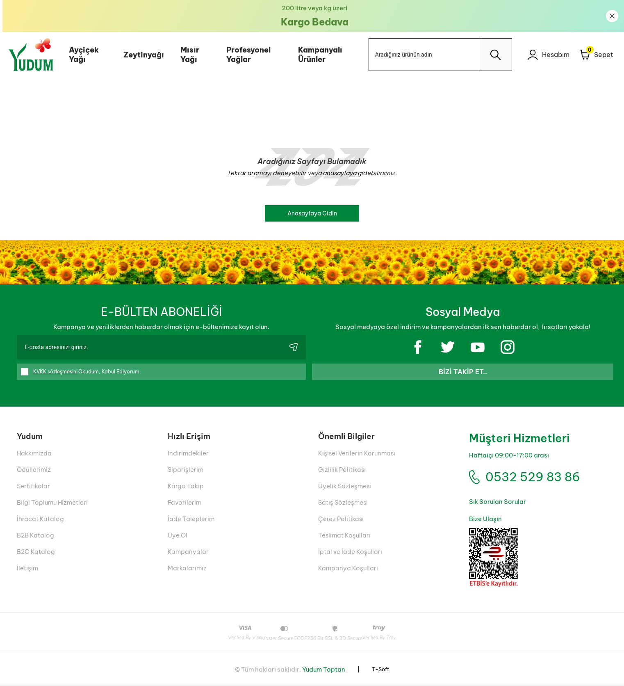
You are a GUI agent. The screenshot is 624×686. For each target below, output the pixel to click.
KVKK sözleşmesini (55, 371)
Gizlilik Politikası (342, 469)
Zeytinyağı (141, 54)
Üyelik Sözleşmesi (344, 486)
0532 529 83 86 (532, 477)
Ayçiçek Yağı (81, 54)
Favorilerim (184, 502)
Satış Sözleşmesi (343, 502)
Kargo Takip (186, 486)
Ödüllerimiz (34, 469)
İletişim (27, 568)
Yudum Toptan (323, 669)
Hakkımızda (34, 453)
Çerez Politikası (341, 519)
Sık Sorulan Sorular (497, 501)
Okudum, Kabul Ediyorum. (81, 372)
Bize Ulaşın (485, 519)
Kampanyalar (188, 552)
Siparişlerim (185, 469)
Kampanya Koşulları (348, 568)
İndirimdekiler (188, 453)
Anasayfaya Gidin (312, 213)
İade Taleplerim (191, 519)
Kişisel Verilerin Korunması (356, 453)
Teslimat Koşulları (344, 535)
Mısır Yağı (187, 54)
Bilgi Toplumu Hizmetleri (52, 502)
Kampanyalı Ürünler (318, 54)
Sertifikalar (33, 486)
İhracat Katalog (40, 519)
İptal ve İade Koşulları (350, 552)
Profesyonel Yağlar (246, 54)
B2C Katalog (36, 552)
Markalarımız (187, 568)
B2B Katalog (35, 535)
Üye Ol (177, 535)
